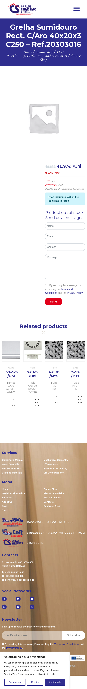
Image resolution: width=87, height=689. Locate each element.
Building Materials (12, 472)
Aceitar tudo (55, 682)
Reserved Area (52, 506)
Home (5, 489)
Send (53, 301)
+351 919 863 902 (13, 576)
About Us (7, 501)
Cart (4, 510)
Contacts (49, 501)
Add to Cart (15, 402)
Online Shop (50, 489)
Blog (4, 506)
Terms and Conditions (66, 644)
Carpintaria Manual (12, 460)
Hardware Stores (11, 468)
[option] (43, 118)
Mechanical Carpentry (56, 460)
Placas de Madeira (54, 493)
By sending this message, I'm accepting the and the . (64, 289)
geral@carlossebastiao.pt (19, 579)
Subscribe (73, 635)
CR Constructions (54, 472)
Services (7, 497)
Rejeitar (35, 682)
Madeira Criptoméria (13, 493)
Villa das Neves (52, 497)
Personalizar (15, 682)
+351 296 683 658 (14, 572)
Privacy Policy (74, 293)
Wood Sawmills (10, 464)
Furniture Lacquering (55, 468)
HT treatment (51, 464)
